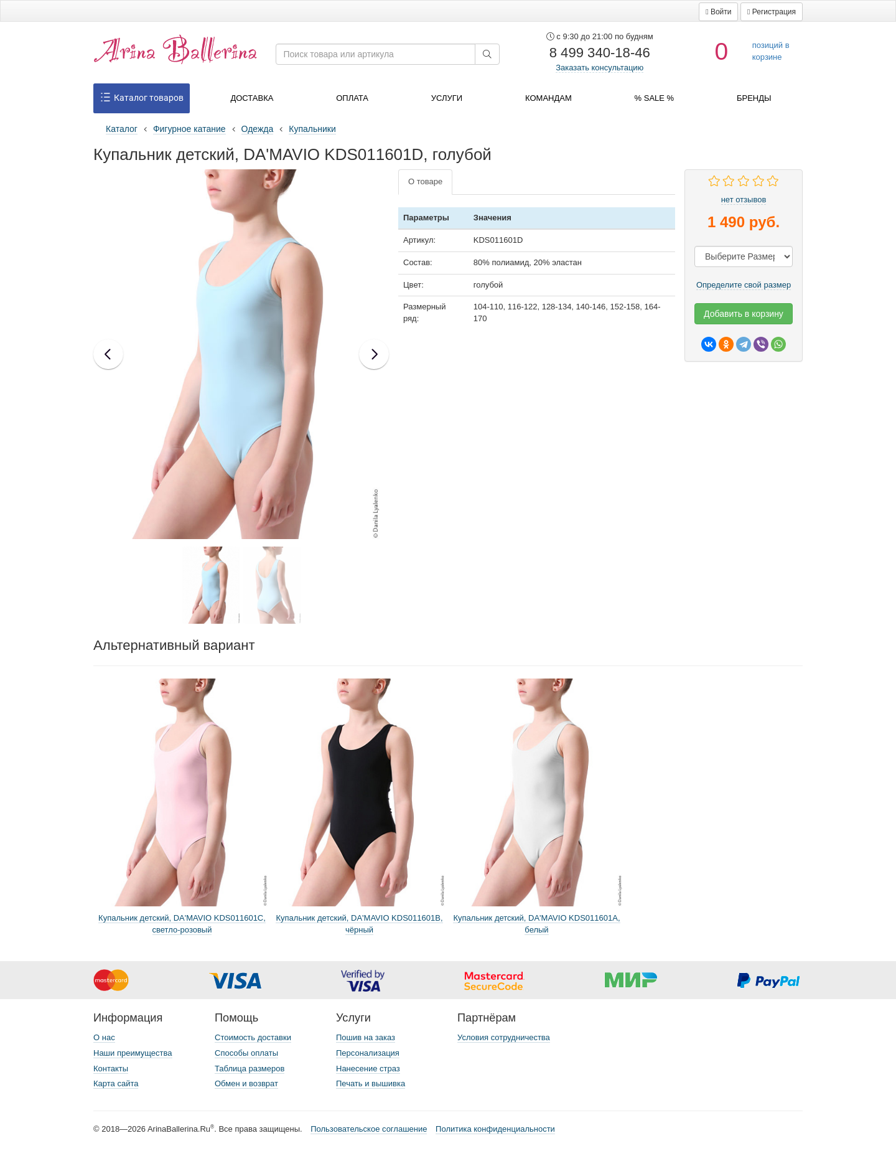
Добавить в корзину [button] (743, 314)
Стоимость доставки (253, 1037)
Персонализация (367, 1053)
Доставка (251, 98)
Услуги (446, 98)
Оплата (352, 98)
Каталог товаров (142, 98)
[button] (718, 11)
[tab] (425, 182)
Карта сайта (115, 1083)
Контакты (110, 1068)
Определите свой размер (743, 284)
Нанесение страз (368, 1068)
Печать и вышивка (370, 1083)
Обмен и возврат (246, 1083)
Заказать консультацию (599, 67)
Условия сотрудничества (503, 1037)
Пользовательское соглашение (368, 1129)
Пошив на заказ (365, 1037)
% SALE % (654, 98)
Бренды (754, 98)
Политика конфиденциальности (495, 1129)
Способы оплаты (246, 1053)
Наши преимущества (132, 1053)
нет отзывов (744, 199)
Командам (548, 98)
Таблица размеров (249, 1068)
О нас (104, 1037)
